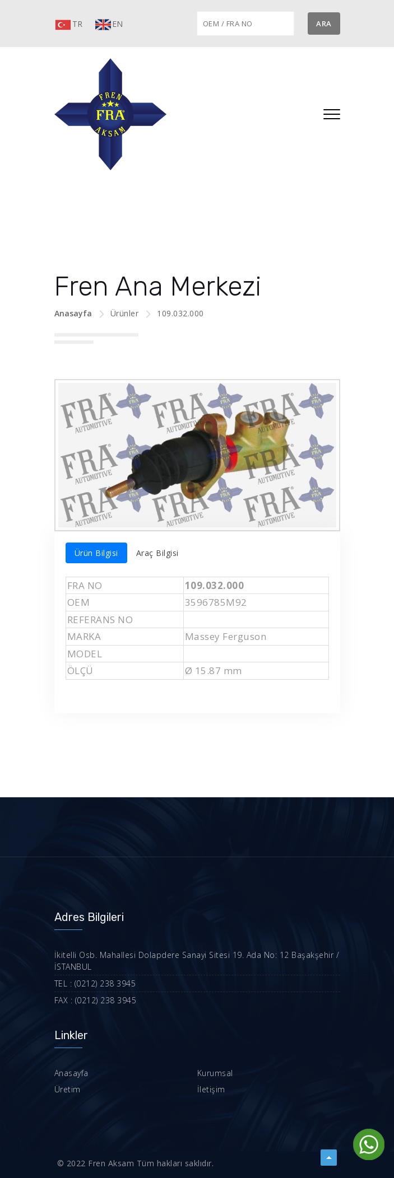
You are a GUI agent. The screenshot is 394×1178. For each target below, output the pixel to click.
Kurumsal (215, 1073)
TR (68, 25)
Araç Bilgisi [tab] (157, 553)
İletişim (211, 1089)
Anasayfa (73, 313)
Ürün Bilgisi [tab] (96, 553)
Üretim (67, 1089)
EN (108, 25)
